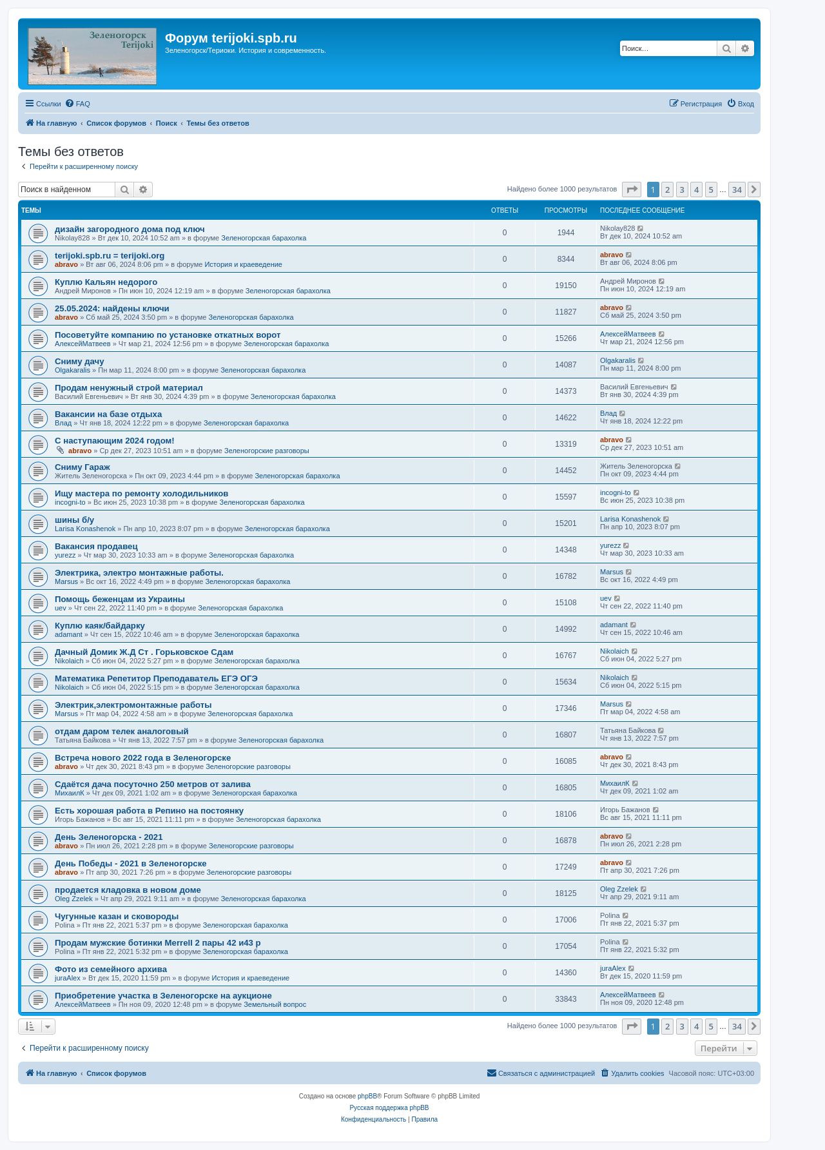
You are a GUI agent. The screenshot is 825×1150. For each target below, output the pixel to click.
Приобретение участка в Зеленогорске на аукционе (163, 995)
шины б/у (74, 520)
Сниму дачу (79, 361)
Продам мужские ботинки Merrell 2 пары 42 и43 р (158, 943)
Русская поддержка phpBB (389, 1107)
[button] (631, 189)
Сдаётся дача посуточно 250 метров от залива (153, 784)
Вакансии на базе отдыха (108, 414)
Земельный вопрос (275, 1004)
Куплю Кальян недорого (106, 282)
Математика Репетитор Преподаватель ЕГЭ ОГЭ (156, 678)
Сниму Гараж (82, 467)
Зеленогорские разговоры (266, 450)
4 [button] (696, 189)
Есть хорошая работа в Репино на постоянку (149, 810)
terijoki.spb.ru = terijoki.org (109, 255)
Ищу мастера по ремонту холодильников (141, 493)
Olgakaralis (72, 370)
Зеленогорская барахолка (263, 238)
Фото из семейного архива (111, 969)
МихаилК (69, 793)
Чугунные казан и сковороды (117, 916)
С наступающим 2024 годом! (115, 440)
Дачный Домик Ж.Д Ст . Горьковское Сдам (144, 652)
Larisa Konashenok (85, 528)
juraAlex (68, 978)
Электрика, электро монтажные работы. (139, 573)
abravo (66, 264)
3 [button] (682, 189)
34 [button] (737, 189)
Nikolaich (69, 661)
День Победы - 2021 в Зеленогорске (131, 863)
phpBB (367, 1096)
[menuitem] (77, 104)
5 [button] (711, 189)
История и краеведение (243, 264)
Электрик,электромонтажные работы (133, 705)
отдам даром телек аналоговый (122, 731)
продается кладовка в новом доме (128, 890)
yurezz (65, 555)
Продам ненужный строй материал (129, 388)
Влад (63, 423)
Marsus (66, 581)
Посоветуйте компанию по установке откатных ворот (167, 335)
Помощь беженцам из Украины (120, 599)
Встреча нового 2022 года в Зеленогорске (143, 758)
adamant (68, 634)
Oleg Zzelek (74, 898)
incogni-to (70, 502)
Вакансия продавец (96, 546)
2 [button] (667, 189)
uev (60, 608)
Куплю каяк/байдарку (100, 625)
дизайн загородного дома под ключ (130, 229)
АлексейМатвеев (83, 343)
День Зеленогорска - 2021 (109, 837)
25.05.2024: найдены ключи (112, 308)
